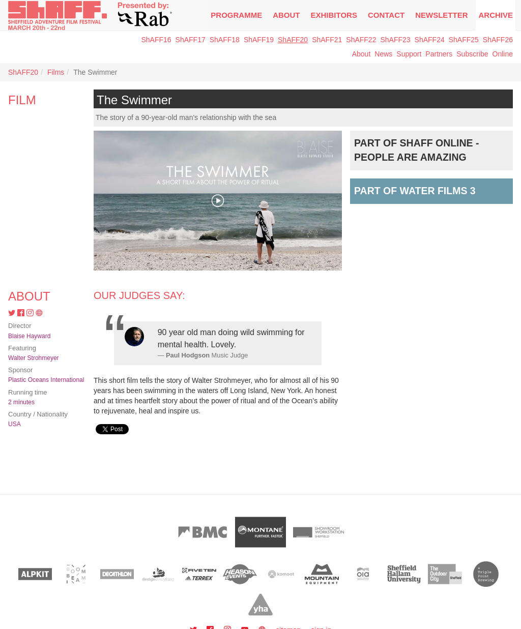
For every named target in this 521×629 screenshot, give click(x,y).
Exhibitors (334, 15)
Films (55, 72)
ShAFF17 (191, 40)
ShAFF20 (293, 40)
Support (408, 54)
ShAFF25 (464, 40)
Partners (438, 54)
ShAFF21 (327, 40)
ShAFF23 (395, 40)
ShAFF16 (156, 40)
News (383, 54)
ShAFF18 (225, 40)
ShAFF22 (361, 40)
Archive (495, 15)
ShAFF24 (430, 40)
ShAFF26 (498, 40)
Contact (386, 15)
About (286, 15)
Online (503, 54)
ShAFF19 (259, 40)
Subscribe (472, 54)
